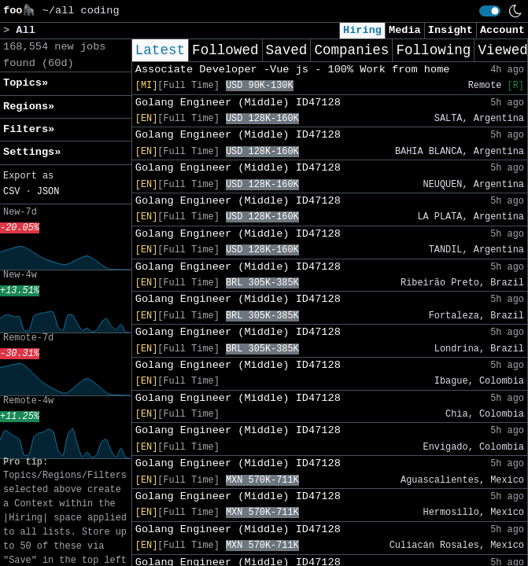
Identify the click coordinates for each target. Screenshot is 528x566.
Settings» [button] (32, 152)
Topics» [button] (25, 83)
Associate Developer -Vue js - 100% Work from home (292, 69)
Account (502, 30)
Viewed (502, 50)
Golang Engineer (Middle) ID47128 (238, 102)
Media (405, 30)
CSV (11, 191)
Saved (287, 50)
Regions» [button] (28, 106)
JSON (48, 191)
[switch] (489, 11)
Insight (450, 30)
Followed (225, 50)
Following (433, 50)
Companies (351, 50)
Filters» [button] (28, 129)
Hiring (362, 30)
